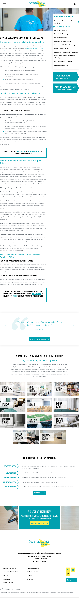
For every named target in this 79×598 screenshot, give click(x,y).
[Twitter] (68, 574)
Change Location (8, 583)
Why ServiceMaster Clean (10, 572)
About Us (5, 575)
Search (71, 580)
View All (39, 339)
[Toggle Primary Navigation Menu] (4, 4)
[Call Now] (75, 4)
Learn (39, 493)
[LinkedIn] (73, 570)
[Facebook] (68, 570)
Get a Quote (6, 579)
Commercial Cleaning (9, 568)
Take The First (39, 523)
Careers (29, 575)
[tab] (78, 22)
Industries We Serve (33, 568)
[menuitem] (66, 22)
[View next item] (73, 325)
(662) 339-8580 (39, 561)
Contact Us (30, 579)
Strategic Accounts (32, 572)
